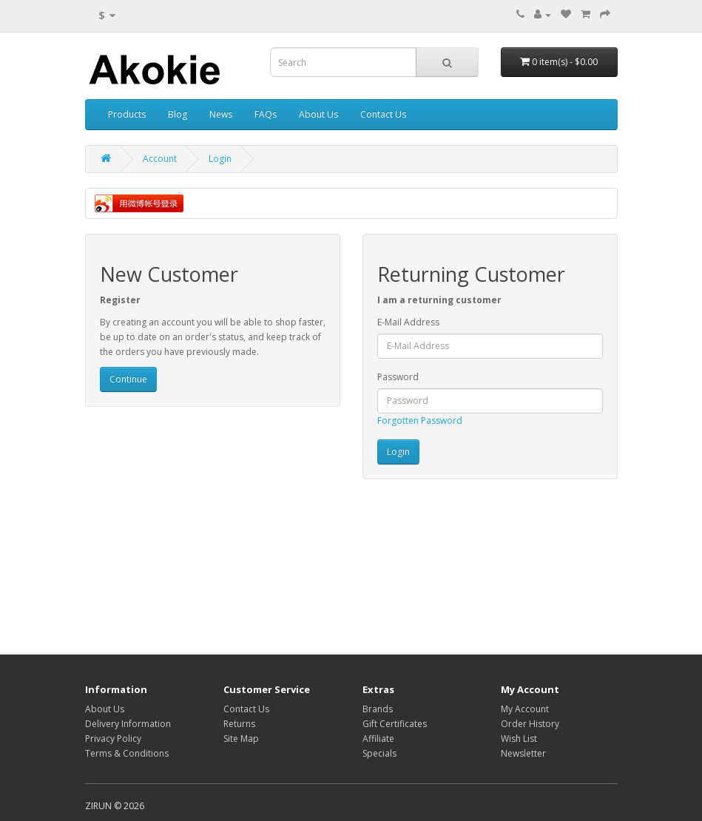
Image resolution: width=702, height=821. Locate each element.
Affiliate (378, 738)
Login (220, 158)
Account (160, 158)
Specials (379, 753)
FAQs (265, 114)
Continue (128, 379)
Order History (530, 723)
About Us (318, 114)
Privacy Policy (113, 738)
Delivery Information (128, 723)
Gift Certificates (394, 723)
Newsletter (523, 753)
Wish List (519, 738)
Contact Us (383, 114)
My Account (525, 709)
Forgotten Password (419, 420)
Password (398, 377)
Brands (377, 709)
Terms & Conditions (127, 753)
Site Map (241, 738)
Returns (239, 723)
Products (127, 114)
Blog (177, 114)
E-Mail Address (408, 322)
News (220, 114)
